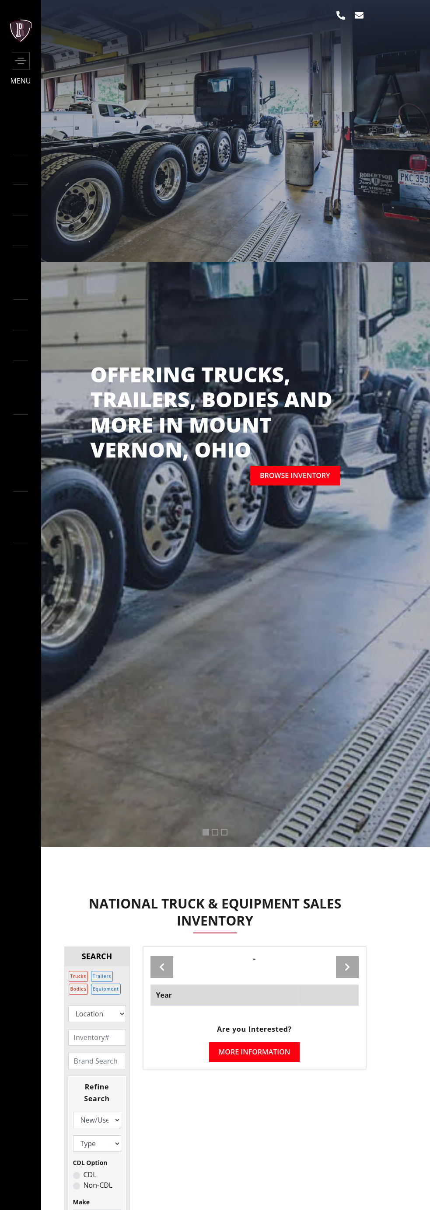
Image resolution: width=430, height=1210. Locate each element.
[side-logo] (20, 40)
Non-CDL (98, 1185)
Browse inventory (295, 475)
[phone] (341, 15)
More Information (254, 1052)
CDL (90, 1174)
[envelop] (359, 15)
